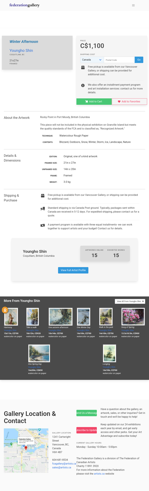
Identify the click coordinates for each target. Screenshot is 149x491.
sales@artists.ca (61, 467)
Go (139, 59)
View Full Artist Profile (73, 270)
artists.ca (99, 473)
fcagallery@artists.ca (64, 463)
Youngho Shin (21, 50)
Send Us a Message (86, 412)
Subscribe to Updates (86, 430)
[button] (133, 5)
